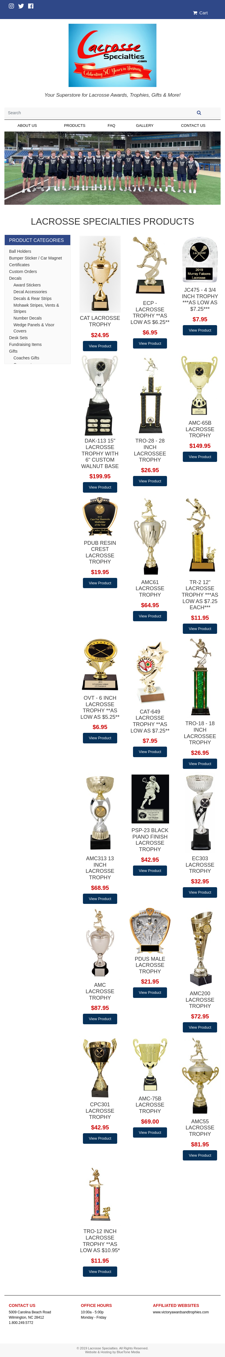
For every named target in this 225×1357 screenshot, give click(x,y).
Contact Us (193, 125)
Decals (15, 278)
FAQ (111, 125)
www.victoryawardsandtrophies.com (181, 1312)
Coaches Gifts (26, 358)
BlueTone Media (128, 1352)
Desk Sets (18, 337)
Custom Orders (23, 271)
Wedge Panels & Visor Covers (33, 327)
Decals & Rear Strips (32, 298)
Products (74, 125)
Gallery (145, 125)
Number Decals (27, 318)
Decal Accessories (30, 291)
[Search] (90, 113)
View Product (100, 346)
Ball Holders (20, 251)
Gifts (13, 351)
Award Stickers (27, 285)
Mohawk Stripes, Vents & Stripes (36, 308)
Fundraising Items (25, 344)
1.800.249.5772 (21, 1323)
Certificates (19, 264)
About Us (27, 125)
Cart (200, 12)
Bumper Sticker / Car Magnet (35, 258)
